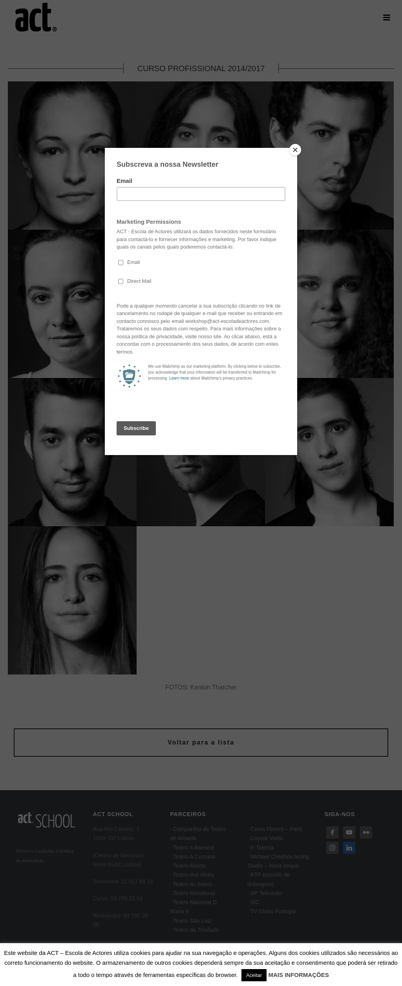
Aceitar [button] (254, 975)
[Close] (295, 150)
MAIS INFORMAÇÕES (299, 974)
